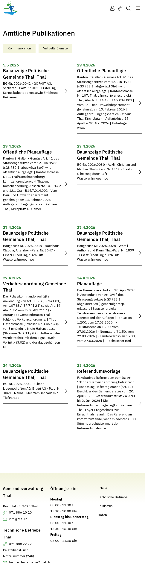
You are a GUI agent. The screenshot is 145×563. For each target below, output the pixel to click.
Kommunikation (19, 48)
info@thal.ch (18, 519)
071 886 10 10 (20, 512)
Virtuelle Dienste (55, 48)
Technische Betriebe (113, 497)
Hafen (102, 515)
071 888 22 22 (20, 544)
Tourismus (105, 506)
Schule (102, 488)
